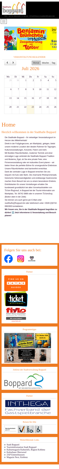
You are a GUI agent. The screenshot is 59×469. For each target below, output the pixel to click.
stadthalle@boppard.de (15, 203)
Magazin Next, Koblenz (17, 457)
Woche (45, 63)
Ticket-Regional (12, 190)
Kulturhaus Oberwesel (16, 452)
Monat (36, 63)
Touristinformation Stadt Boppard (22, 447)
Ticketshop (47, 193)
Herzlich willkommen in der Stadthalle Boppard (29, 132)
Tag (53, 63)
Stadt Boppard (13, 444)
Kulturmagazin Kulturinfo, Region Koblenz (26, 450)
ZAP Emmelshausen (16, 455)
